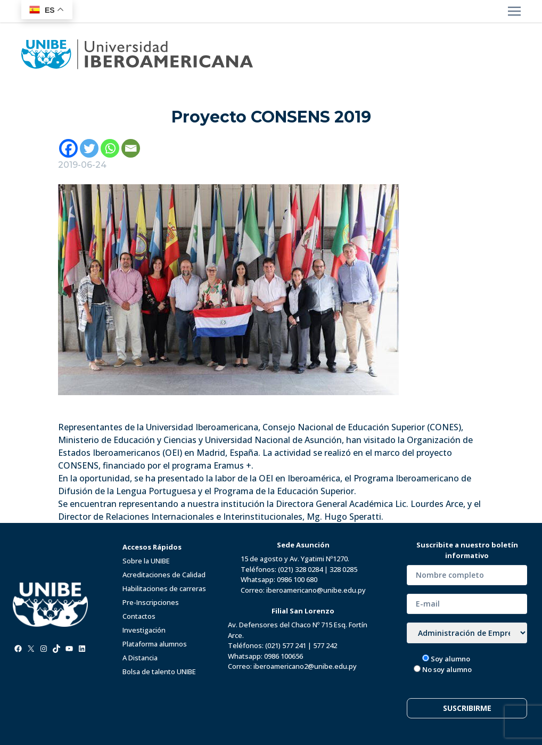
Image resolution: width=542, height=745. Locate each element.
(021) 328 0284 (300, 569)
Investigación (144, 630)
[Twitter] (89, 148)
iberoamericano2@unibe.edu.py (305, 666)
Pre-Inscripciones (150, 602)
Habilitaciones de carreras (164, 588)
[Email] (130, 148)
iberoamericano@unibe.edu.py (316, 590)
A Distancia (140, 657)
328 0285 (343, 569)
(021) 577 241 (285, 645)
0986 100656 (283, 656)
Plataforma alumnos (154, 644)
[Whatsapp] (110, 148)
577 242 (325, 645)
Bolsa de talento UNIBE (159, 671)
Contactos (138, 616)
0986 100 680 (297, 579)
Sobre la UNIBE (146, 561)
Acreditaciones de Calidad (164, 574)
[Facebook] (68, 148)
